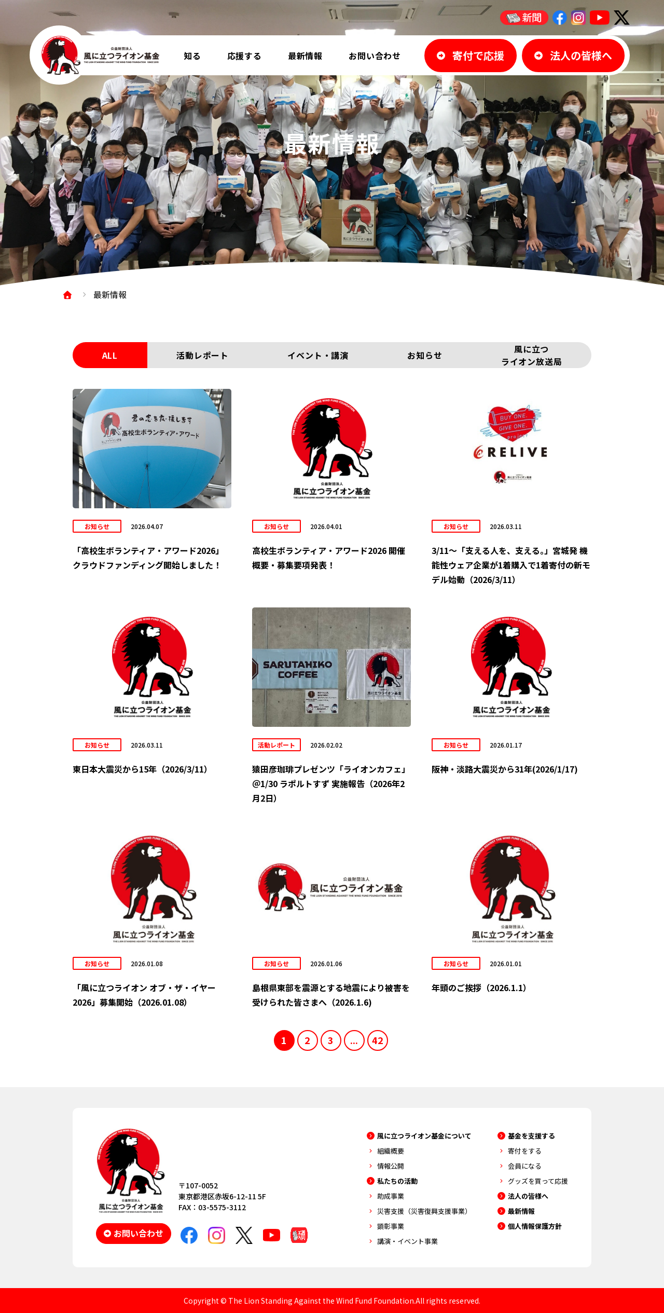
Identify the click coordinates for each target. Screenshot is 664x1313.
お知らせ (424, 355)
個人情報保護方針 (535, 1226)
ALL (110, 355)
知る (192, 55)
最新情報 (305, 55)
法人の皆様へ (528, 1196)
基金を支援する (531, 1136)
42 (377, 1040)
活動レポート (202, 355)
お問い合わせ (375, 55)
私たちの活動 (397, 1181)
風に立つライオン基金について (424, 1136)
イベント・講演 (318, 355)
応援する (244, 55)
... (354, 1040)
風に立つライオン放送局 (531, 355)
